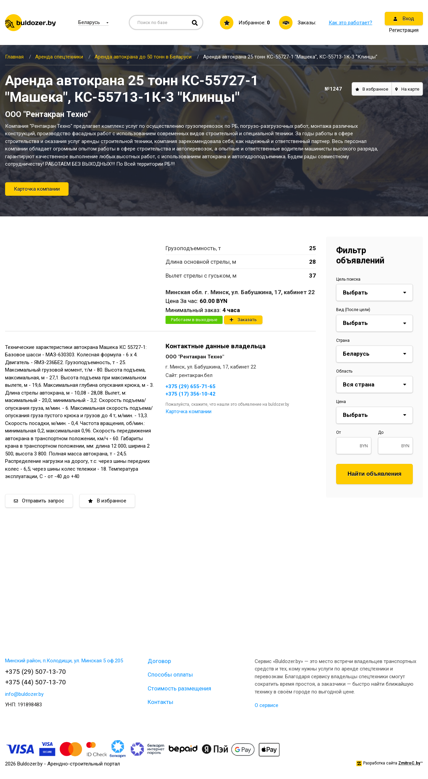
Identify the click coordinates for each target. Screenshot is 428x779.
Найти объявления (375, 474)
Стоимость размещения (179, 688)
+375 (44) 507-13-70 (35, 682)
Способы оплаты (170, 674)
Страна (343, 340)
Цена (341, 401)
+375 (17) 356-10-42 (191, 394)
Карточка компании (37, 189)
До (380, 432)
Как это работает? (350, 23)
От (338, 432)
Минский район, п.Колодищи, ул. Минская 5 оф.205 (64, 661)
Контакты (160, 702)
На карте (407, 89)
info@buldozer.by (24, 694)
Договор (159, 661)
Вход (404, 19)
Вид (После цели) (353, 309)
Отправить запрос (39, 501)
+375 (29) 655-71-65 (191, 386)
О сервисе (266, 705)
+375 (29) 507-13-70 (35, 672)
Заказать (243, 319)
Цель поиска (348, 279)
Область (344, 371)
